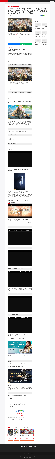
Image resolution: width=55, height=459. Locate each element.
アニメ (22, 427)
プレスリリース (16, 6)
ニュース (9, 6)
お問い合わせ (18, 449)
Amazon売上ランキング (11, 424)
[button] (33, 435)
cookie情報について (34, 449)
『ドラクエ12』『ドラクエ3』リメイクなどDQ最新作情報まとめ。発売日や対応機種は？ (37, 43)
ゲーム (9, 427)
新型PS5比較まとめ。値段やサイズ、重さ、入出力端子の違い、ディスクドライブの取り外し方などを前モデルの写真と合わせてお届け (37, 27)
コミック (19, 427)
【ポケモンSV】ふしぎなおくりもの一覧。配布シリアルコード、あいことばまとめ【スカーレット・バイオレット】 (44, 43)
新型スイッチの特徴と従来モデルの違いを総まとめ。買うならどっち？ (44, 35)
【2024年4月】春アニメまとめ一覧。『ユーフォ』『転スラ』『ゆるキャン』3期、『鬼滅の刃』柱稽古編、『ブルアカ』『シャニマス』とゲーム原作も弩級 (37, 35)
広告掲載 (37, 449)
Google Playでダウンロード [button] (26, 44)
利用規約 (27, 449)
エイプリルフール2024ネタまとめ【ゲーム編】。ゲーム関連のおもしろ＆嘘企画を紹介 (44, 27)
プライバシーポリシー (23, 449)
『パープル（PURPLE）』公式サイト (20, 415)
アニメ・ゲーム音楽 (26, 427)
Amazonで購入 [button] (10, 440)
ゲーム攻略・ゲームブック (14, 427)
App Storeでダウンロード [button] (14, 44)
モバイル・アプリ (12, 6)
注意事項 (30, 449)
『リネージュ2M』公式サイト (20, 413)
